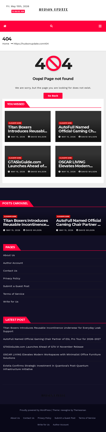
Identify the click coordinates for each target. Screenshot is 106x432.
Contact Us (10, 270)
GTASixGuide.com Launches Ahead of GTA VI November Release (43, 346)
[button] (51, 26)
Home (5, 43)
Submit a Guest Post (16, 286)
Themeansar (80, 410)
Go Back (53, 95)
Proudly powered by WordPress (35, 410)
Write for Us (10, 301)
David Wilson (37, 137)
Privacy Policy (11, 278)
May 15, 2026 (18, 137)
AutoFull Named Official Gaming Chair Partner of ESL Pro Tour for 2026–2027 (52, 338)
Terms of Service (13, 293)
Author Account (13, 262)
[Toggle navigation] (100, 26)
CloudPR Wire (15, 123)
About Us (9, 255)
